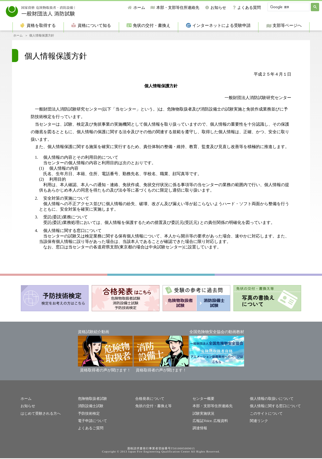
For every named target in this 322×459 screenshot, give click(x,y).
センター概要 (203, 400)
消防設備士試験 (90, 408)
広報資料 (219, 422)
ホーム (139, 7)
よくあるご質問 (90, 429)
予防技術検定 (88, 415)
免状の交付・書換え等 (152, 408)
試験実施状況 (203, 415)
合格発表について (148, 400)
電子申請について (91, 422)
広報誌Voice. (202, 422)
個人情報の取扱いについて (270, 400)
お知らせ (218, 7)
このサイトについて (265, 415)
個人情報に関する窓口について (273, 408)
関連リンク (258, 422)
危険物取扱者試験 (91, 400)
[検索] (288, 7)
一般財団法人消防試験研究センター (57, 10)
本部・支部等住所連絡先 (177, 7)
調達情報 (199, 429)
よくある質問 (249, 7)
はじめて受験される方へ (39, 415)
